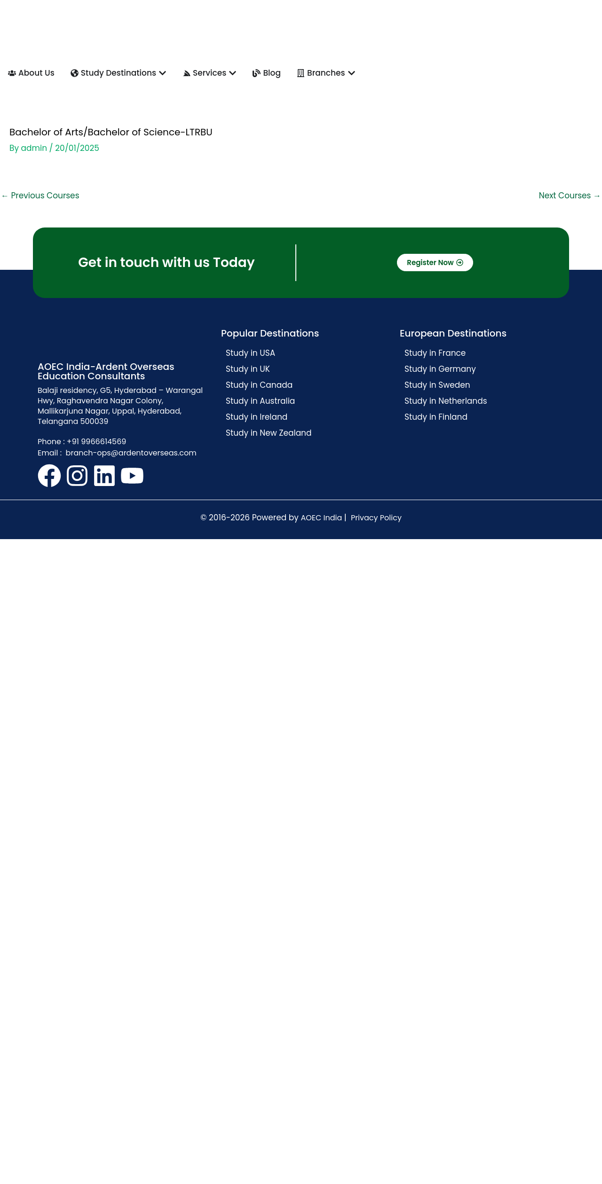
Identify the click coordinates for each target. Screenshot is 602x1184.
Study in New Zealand (269, 433)
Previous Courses (40, 195)
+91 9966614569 (97, 441)
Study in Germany (440, 369)
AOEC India (321, 517)
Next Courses (570, 195)
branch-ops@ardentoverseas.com (129, 452)
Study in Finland (435, 417)
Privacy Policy (376, 517)
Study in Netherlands (445, 401)
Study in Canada (259, 385)
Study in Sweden (437, 385)
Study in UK (248, 369)
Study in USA (250, 353)
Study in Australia (260, 401)
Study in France (435, 353)
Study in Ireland (256, 417)
